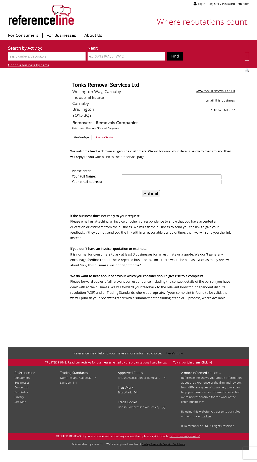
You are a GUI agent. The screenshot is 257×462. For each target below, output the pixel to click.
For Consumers (23, 35)
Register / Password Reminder (228, 4)
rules (236, 411)
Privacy (19, 397)
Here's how (174, 353)
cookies (206, 416)
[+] (95, 378)
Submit (150, 193)
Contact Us (21, 387)
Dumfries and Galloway (75, 378)
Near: (93, 48)
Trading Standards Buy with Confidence (163, 444)
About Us (93, 35)
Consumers (22, 378)
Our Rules (21, 392)
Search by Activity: (25, 48)
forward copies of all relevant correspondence (116, 281)
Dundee (65, 382)
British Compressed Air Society (138, 407)
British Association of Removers (139, 378)
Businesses (22, 382)
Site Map (20, 402)
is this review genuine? (185, 436)
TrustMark (125, 392)
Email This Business (220, 100)
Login (202, 4)
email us (87, 221)
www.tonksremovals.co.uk (215, 91)
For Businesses (61, 35)
